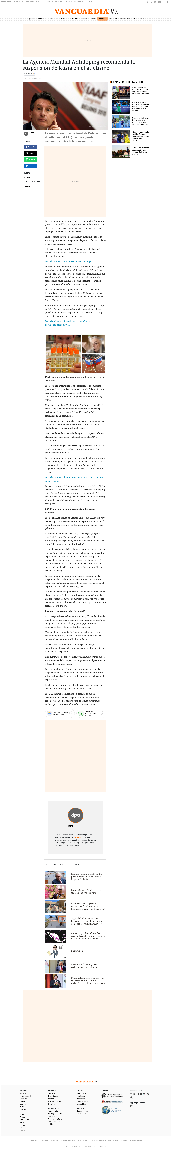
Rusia (27, 186)
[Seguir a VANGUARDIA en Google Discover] (29, 74)
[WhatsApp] (91, 713)
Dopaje (28, 177)
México (63, 18)
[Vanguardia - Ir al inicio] (86, 11)
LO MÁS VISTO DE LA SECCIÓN (128, 82)
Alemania (77, 837)
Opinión (83, 18)
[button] (23, 19)
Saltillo (54, 18)
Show (92, 18)
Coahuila (42, 18)
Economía (125, 18)
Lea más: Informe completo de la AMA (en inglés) (69, 261)
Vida (135, 18)
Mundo (73, 18)
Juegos (32, 18)
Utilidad (114, 18)
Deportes (102, 18)
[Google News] (60, 713)
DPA (32, 133)
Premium (143, 18)
